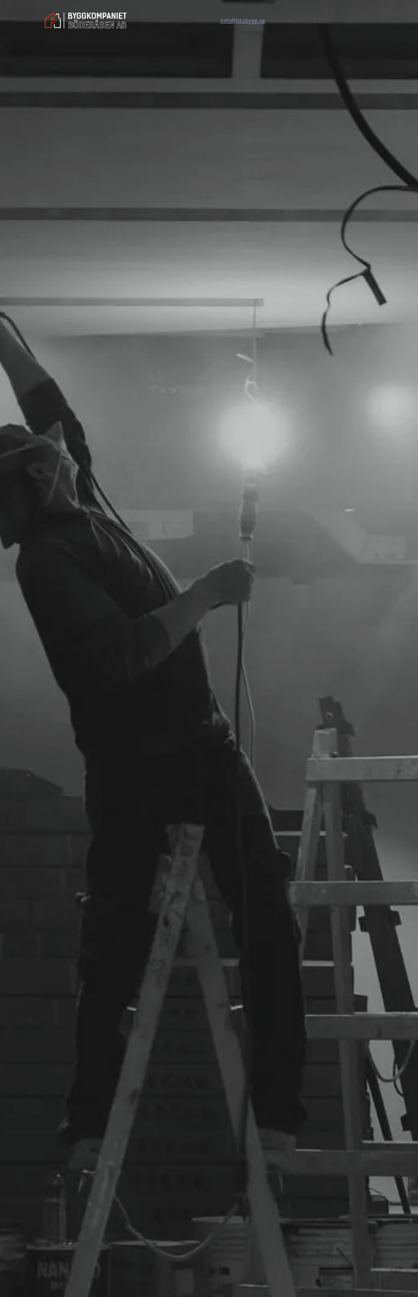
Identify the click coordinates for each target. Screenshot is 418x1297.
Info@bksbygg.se (242, 21)
